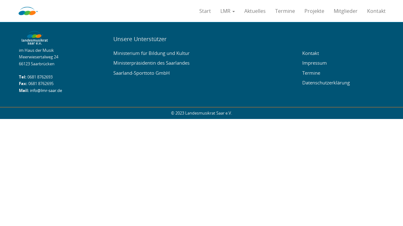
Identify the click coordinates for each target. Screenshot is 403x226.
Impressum (314, 63)
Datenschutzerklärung (326, 82)
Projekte (314, 11)
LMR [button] (227, 11)
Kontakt (376, 11)
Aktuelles (255, 11)
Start (205, 11)
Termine (285, 11)
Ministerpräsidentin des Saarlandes (151, 63)
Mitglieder (346, 11)
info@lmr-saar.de (46, 90)
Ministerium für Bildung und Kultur (151, 53)
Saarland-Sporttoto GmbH (141, 73)
